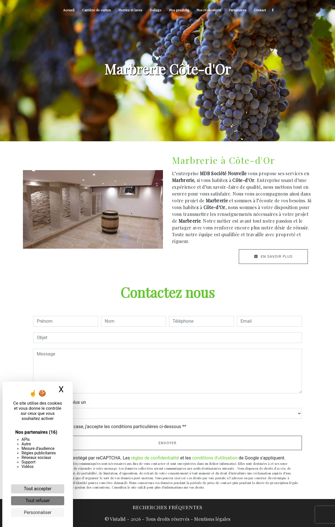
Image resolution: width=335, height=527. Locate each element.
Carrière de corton (96, 10)
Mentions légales (211, 519)
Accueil (68, 10)
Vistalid (118, 519)
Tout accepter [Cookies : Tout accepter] (37, 488)
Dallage (156, 10)
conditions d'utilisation (214, 458)
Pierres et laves (130, 10)
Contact (260, 10)
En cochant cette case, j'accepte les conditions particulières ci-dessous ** (112, 426)
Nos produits (179, 10)
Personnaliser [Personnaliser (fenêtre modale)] (37, 512)
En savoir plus (273, 256)
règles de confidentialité (155, 458)
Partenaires (237, 10)
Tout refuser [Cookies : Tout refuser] (37, 500)
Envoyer (167, 443)
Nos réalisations (208, 10)
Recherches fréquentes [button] (168, 507)
